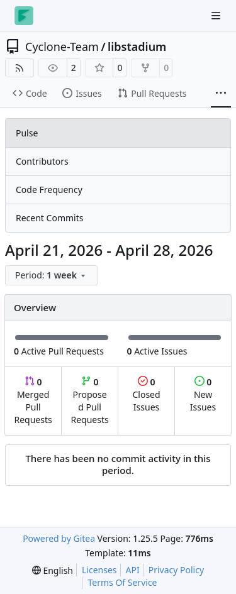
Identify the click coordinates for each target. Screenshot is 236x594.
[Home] (24, 15)
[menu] (51, 275)
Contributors (42, 161)
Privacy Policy (176, 570)
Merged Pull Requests (33, 401)
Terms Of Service (122, 582)
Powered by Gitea (59, 538)
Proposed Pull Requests (90, 401)
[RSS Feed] (19, 67)
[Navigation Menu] (217, 15)
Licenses (99, 570)
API (133, 570)
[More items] (221, 93)
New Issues (203, 394)
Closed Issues (146, 394)
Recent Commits (49, 218)
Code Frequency (49, 189)
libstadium (137, 46)
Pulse (27, 133)
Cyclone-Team (62, 46)
